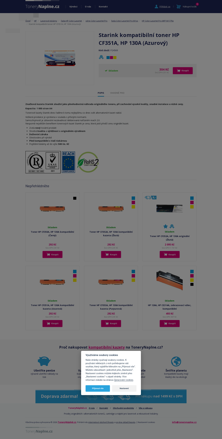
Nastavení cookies (146, 422)
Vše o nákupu (145, 408)
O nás (88, 6)
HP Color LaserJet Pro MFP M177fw (158, 20)
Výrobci (73, 6)
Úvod (27, 20)
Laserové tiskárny (48, 20)
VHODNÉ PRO (117, 92)
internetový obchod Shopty (101, 422)
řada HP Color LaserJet (71, 20)
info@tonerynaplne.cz (184, 422)
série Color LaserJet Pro (96, 20)
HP (35, 20)
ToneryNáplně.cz (67, 422)
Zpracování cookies (123, 380)
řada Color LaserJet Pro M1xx (124, 20)
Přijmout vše (97, 388)
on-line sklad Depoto (125, 422)
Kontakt (103, 6)
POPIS (101, 92)
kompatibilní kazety (106, 347)
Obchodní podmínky (123, 408)
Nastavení (124, 388)
